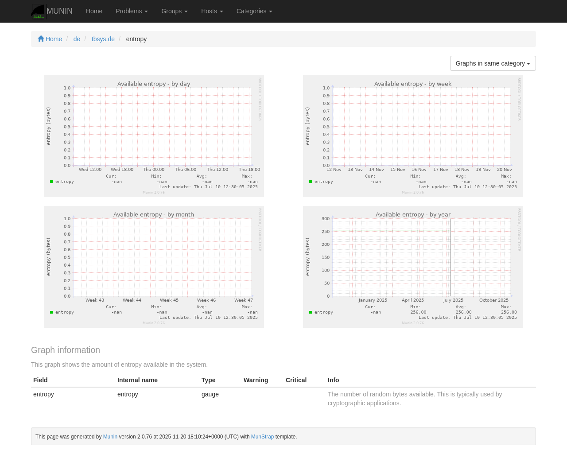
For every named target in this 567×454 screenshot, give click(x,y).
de (77, 39)
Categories (255, 11)
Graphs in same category (493, 63)
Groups (174, 11)
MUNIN (52, 11)
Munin (110, 437)
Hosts (212, 11)
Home (94, 11)
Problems (132, 11)
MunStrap (262, 437)
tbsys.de (103, 39)
